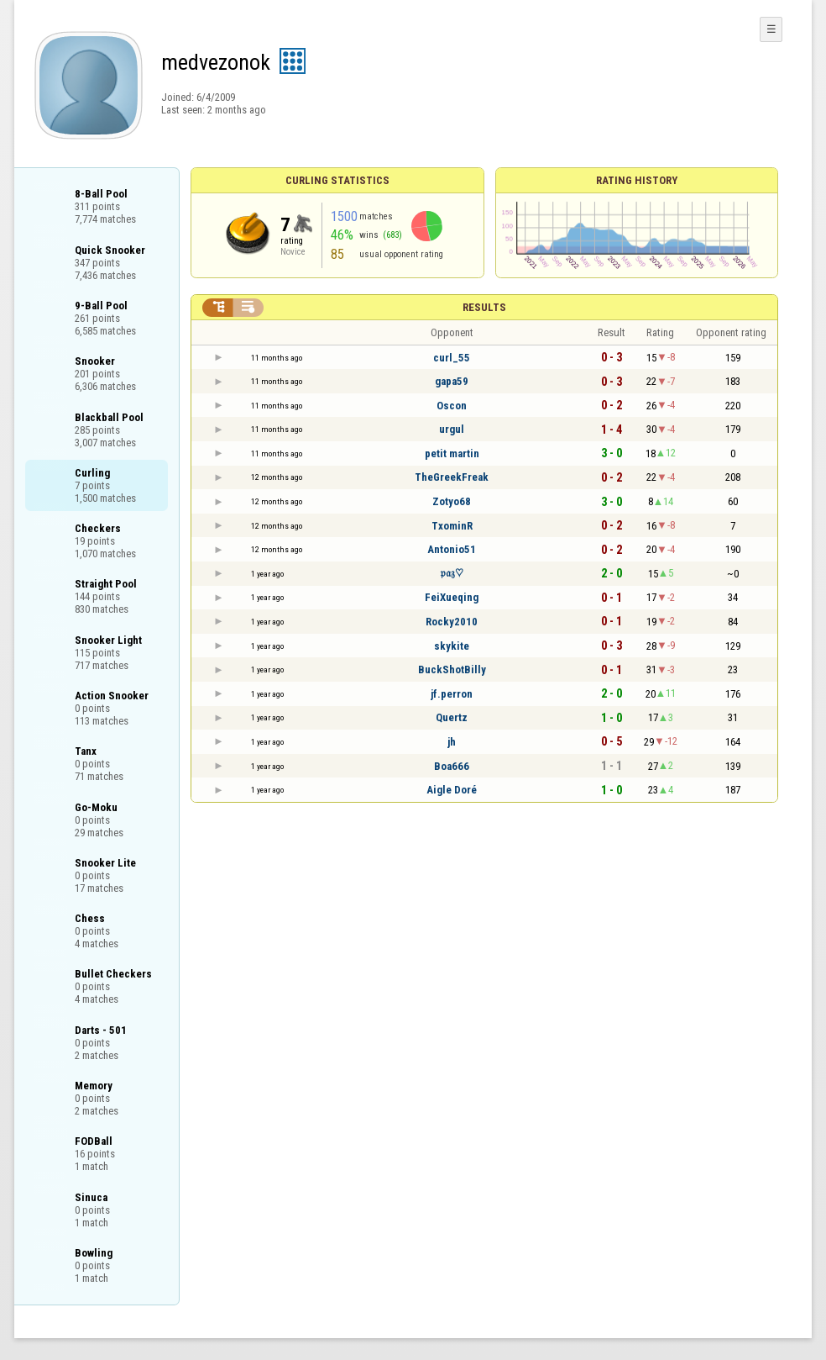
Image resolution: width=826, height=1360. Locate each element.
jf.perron (452, 694)
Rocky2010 (452, 621)
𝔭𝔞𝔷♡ (451, 573)
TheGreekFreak (452, 477)
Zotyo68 (451, 501)
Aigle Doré (451, 789)
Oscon (452, 405)
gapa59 (451, 381)
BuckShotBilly (452, 669)
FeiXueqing (451, 597)
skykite (451, 646)
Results (484, 307)
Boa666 (451, 766)
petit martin (452, 453)
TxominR (452, 525)
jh (451, 741)
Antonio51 (451, 549)
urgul (451, 429)
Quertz (452, 717)
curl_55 (451, 357)
